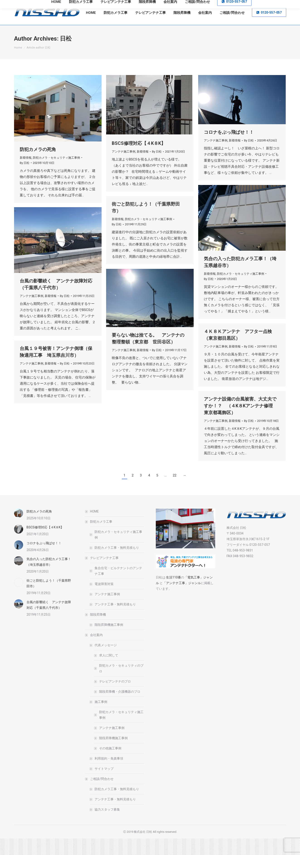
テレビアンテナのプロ (115, 698)
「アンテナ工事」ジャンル (182, 599)
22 (174, 492)
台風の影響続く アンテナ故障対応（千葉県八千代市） (49, 621)
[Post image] (18, 529)
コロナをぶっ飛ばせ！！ (231, 149)
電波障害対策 (104, 600)
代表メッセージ (103, 661)
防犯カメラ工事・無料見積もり (117, 564)
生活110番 (173, 594)
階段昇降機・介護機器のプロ (119, 708)
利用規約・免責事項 (109, 775)
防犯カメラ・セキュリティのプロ (121, 685)
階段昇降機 (95, 631)
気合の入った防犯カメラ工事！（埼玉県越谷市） (49, 578)
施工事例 (98, 718)
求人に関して (108, 672)
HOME (94, 528)
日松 (66, 55)
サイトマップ (104, 785)
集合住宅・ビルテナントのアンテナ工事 (118, 587)
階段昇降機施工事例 (109, 641)
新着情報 (26, 174)
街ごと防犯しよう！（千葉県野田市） (49, 600)
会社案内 (94, 651)
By (24, 179)
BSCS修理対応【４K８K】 (139, 160)
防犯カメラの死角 (38, 166)
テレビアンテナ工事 (102, 574)
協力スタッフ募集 (107, 826)
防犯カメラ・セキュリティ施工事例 (56, 174)
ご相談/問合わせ (99, 795)
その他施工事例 (110, 765)
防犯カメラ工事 (98, 538)
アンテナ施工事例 (123, 168)
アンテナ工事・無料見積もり (115, 621)
